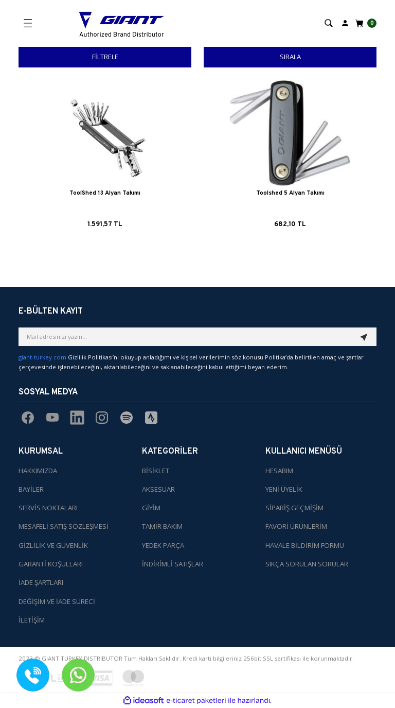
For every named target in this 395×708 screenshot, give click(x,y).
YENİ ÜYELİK (283, 489)
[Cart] (364, 23)
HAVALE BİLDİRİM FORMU (304, 545)
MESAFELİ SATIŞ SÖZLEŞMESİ (64, 526)
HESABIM (279, 470)
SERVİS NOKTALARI (48, 507)
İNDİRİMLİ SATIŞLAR (172, 563)
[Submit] (364, 336)
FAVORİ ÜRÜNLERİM (296, 526)
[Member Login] (345, 22)
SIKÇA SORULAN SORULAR (306, 563)
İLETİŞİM (32, 620)
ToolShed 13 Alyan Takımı (104, 193)
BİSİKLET (155, 470)
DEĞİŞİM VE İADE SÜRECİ (57, 601)
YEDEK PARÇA (163, 545)
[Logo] (121, 23)
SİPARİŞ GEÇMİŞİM (294, 507)
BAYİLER (31, 489)
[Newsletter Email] (197, 336)
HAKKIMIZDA (38, 470)
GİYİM (151, 507)
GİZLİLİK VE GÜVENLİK (53, 545)
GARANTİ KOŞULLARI (51, 563)
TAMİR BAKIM (162, 526)
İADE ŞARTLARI (41, 582)
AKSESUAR (158, 489)
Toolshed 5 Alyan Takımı (290, 193)
